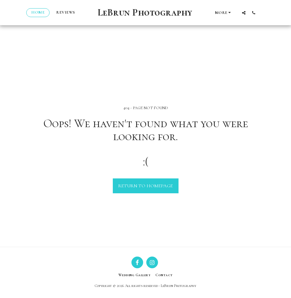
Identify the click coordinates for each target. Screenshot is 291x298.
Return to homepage (145, 186)
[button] (243, 12)
